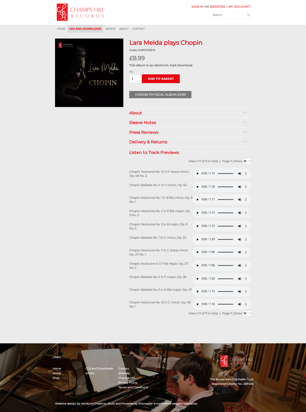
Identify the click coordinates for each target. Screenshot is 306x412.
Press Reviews (188, 132)
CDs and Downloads (85, 28)
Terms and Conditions (133, 387)
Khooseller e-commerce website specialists (167, 403)
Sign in (197, 6)
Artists (110, 28)
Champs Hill (126, 378)
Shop (56, 378)
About (123, 28)
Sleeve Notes (188, 122)
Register (217, 6)
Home (61, 28)
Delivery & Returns (188, 141)
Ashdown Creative (93, 403)
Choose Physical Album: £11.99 (160, 94)
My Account (239, 6)
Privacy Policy (128, 382)
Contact (138, 28)
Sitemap (124, 373)
